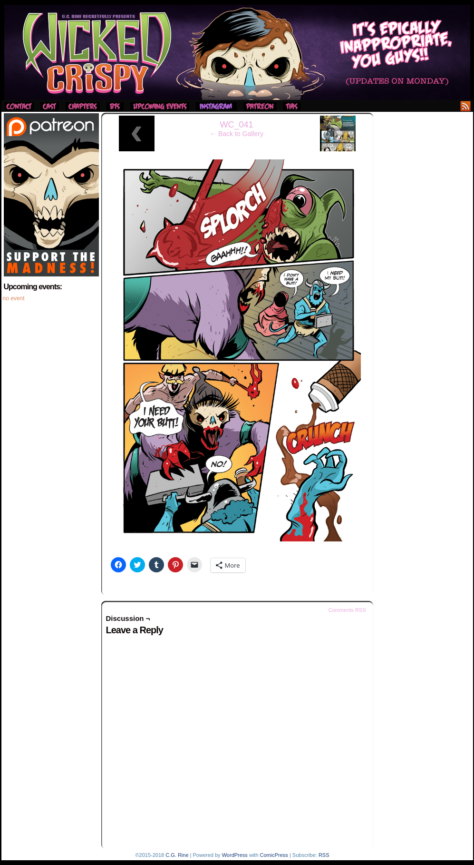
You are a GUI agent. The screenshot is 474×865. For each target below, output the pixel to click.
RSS (466, 106)
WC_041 (236, 124)
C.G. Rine (176, 855)
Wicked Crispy (237, 52)
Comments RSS (347, 610)
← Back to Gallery (236, 134)
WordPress (235, 855)
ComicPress (274, 855)
